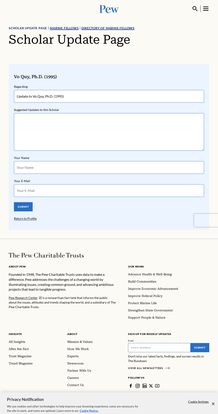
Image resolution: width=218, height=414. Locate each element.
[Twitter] (151, 386)
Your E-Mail (22, 181)
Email (131, 341)
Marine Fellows (64, 28)
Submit (200, 347)
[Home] (46, 255)
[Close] (213, 407)
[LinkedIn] (144, 385)
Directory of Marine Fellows (108, 28)
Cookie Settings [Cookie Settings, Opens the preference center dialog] (198, 404)
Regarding (21, 86)
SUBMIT (23, 206)
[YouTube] (157, 385)
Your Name (21, 158)
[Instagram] (137, 385)
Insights (15, 334)
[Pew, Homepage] (109, 8)
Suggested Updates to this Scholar (36, 110)
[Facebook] (130, 385)
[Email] (159, 347)
